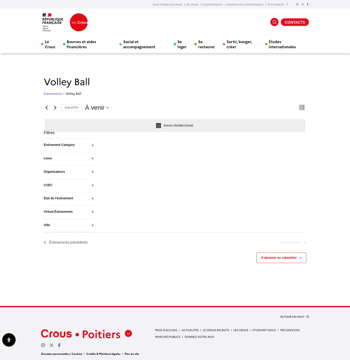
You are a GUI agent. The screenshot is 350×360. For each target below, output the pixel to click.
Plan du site (132, 354)
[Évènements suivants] (55, 107)
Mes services (290, 330)
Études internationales (282, 44)
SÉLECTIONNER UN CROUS (167, 4)
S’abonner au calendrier (279, 257)
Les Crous (240, 330)
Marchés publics (167, 337)
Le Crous (50, 44)
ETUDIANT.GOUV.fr (212, 4)
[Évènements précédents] (46, 107)
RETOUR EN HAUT (292, 316)
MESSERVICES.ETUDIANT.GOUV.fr (245, 4)
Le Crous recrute (216, 330)
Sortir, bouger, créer (239, 44)
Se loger (182, 44)
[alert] (175, 125)
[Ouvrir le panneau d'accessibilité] (9, 340)
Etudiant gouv (264, 330)
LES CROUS (192, 4)
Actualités (190, 330)
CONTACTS (295, 22)
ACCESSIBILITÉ (278, 4)
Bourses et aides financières (81, 44)
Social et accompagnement (139, 44)
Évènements (53, 93)
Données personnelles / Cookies (61, 354)
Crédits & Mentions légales (103, 354)
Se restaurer (206, 44)
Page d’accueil (166, 330)
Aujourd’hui (71, 107)
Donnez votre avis (199, 337)
